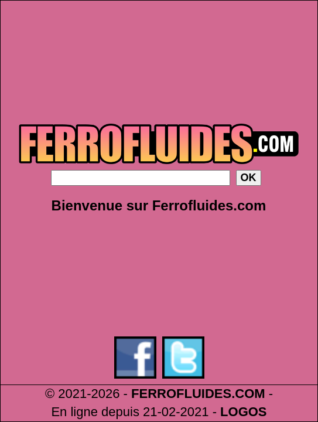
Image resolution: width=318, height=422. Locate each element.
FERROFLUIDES (181, 393)
